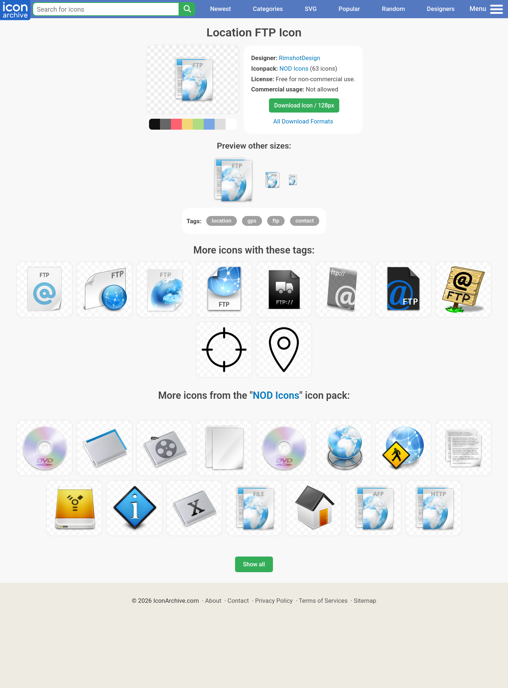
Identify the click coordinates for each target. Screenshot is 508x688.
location (221, 220)
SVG (311, 8)
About (213, 600)
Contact (238, 600)
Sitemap (365, 600)
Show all (254, 564)
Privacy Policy (274, 600)
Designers (440, 8)
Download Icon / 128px (304, 105)
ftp (276, 220)
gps (252, 220)
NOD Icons (294, 68)
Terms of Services (323, 600)
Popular (349, 8)
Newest (220, 8)
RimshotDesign (299, 58)
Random (393, 8)
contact (305, 220)
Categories (268, 8)
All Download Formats (303, 121)
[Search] (187, 9)
